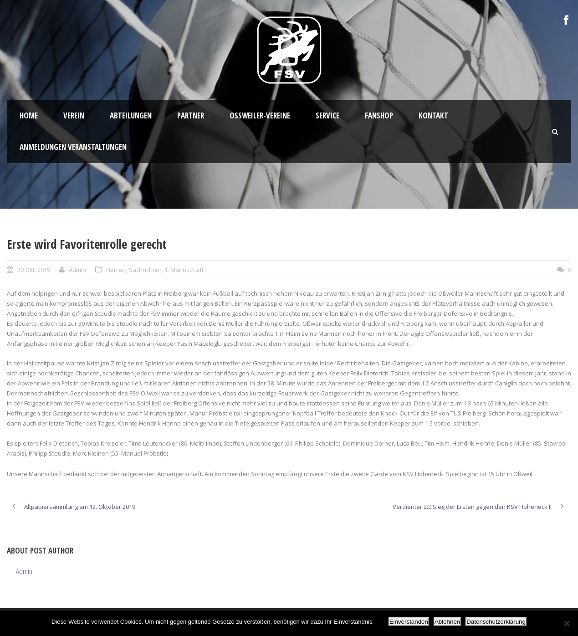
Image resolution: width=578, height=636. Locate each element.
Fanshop (379, 115)
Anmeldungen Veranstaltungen (73, 147)
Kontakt (433, 115)
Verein (73, 115)
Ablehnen (447, 621)
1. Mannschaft (184, 270)
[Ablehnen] (566, 623)
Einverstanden (408, 621)
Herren (116, 270)
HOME (29, 115)
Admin (77, 270)
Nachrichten (145, 270)
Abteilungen (131, 115)
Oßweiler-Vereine (260, 115)
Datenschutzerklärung (496, 621)
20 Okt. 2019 (33, 270)
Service (327, 115)
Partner (190, 115)
